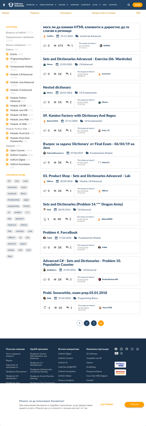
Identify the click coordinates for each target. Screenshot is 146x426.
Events (16, 54)
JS (9, 212)
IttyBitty (106, 46)
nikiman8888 (107, 219)
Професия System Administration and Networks (38, 356)
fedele (49, 238)
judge (26, 200)
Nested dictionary (57, 87)
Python (26, 206)
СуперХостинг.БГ (94, 358)
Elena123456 (52, 121)
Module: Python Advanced (18, 100)
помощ (11, 250)
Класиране (65, 13)
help (9, 231)
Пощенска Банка (94, 372)
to (20, 238)
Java (17, 181)
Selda (49, 298)
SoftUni (24, 225)
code (30, 231)
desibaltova (51, 270)
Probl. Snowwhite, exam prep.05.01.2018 (75, 293)
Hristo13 (106, 163)
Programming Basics (20, 61)
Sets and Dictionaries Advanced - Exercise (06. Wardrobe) (87, 59)
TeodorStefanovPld (110, 279)
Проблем (12, 225)
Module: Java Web (21, 119)
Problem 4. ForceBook (60, 232)
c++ (27, 212)
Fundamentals (13, 200)
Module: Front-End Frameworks (19, 140)
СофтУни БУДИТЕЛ (67, 367)
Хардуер (13, 145)
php (9, 219)
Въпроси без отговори (103, 13)
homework (12, 187)
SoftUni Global (64, 376)
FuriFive (50, 36)
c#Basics (11, 238)
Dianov (50, 64)
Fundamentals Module (21, 69)
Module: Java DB (21, 110)
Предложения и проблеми (20, 39)
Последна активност (87, 43)
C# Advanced (86, 64)
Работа (12, 49)
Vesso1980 (107, 308)
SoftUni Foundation (20, 166)
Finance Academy (66, 380)
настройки (105, 405)
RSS (138, 13)
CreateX (89, 380)
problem (18, 212)
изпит (23, 187)
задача (23, 244)
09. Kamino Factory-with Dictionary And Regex (79, 115)
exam (25, 181)
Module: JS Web (20, 124)
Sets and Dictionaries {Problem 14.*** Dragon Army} (83, 204)
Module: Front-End (22, 133)
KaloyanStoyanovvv (55, 153)
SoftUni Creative (21, 155)
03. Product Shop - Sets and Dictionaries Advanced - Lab (86, 176)
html (28, 250)
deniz (49, 210)
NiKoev (50, 181)
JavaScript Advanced (90, 36)
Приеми (133, 405)
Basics (23, 194)
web (20, 250)
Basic (10, 256)
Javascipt (20, 231)
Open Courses (21, 150)
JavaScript (12, 194)
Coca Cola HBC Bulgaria (97, 376)
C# (9, 181)
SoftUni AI (62, 363)
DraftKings (91, 367)
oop (27, 238)
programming (13, 206)
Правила (34, 13)
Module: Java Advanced (22, 84)
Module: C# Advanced (21, 76)
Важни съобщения (18, 45)
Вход (137, 5)
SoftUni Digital (20, 159)
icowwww (106, 74)
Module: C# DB (21, 105)
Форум (5, 13)
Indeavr (89, 363)
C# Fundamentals (88, 93)
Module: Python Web (18, 128)
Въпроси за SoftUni (19, 32)
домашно (20, 219)
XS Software (91, 354)
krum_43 (106, 130)
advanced (12, 244)
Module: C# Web (21, 115)
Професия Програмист (16, 372)
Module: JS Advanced (21, 92)
